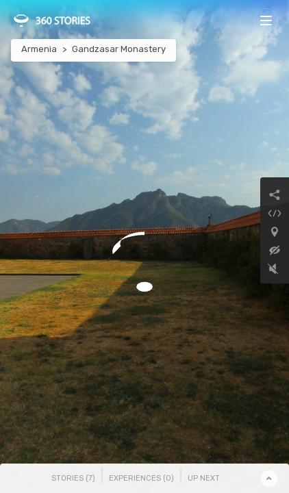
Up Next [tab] (204, 478)
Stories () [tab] (73, 478)
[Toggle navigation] (266, 20)
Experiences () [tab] (141, 478)
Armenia (39, 49)
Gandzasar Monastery (119, 49)
